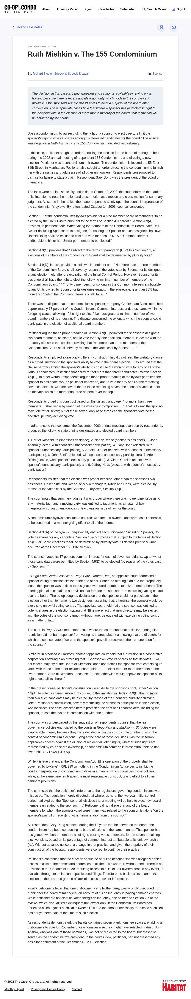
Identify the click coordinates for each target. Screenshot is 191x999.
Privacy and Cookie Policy (48, 989)
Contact (77, 989)
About (46, 9)
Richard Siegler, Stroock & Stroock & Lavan (61, 73)
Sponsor (157, 73)
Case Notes (106, 9)
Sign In (179, 9)
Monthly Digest (14, 989)
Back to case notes (27, 27)
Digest (88, 9)
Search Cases (155, 9)
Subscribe (127, 9)
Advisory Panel (67, 9)
